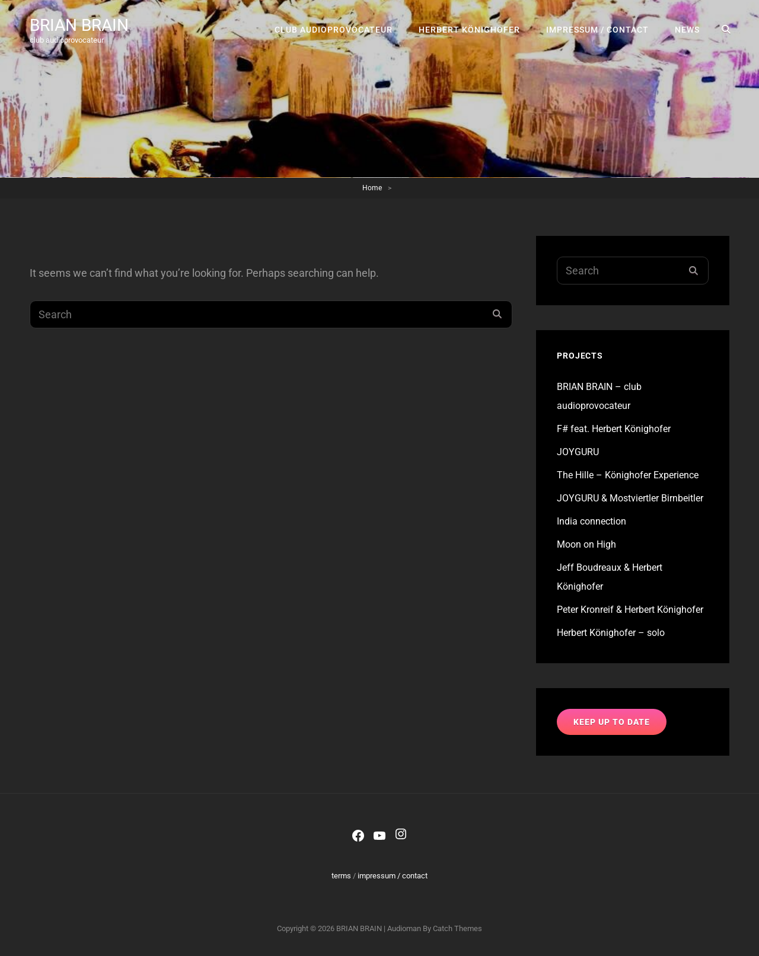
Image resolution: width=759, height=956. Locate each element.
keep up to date (611, 722)
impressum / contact (597, 29)
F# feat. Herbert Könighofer (614, 428)
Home (372, 188)
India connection (591, 521)
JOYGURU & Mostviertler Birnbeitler (630, 498)
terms (341, 875)
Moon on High (586, 544)
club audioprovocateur (334, 29)
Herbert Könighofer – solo (611, 632)
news (687, 29)
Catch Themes (457, 928)
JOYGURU (578, 452)
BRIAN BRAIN (79, 25)
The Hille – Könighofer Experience (628, 475)
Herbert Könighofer (469, 29)
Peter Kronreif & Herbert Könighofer (630, 609)
